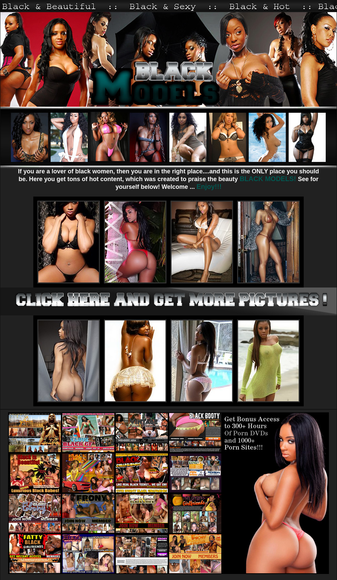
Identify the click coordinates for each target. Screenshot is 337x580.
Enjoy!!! (208, 186)
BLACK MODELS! (268, 178)
